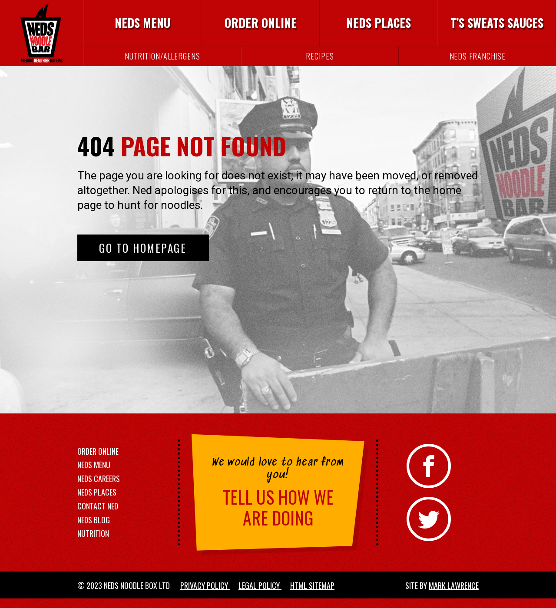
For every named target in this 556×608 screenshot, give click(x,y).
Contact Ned (97, 513)
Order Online (261, 25)
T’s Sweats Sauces (496, 25)
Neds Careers (98, 486)
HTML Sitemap (312, 593)
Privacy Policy (205, 593)
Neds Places (378, 25)
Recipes (320, 62)
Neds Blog (93, 527)
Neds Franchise (478, 62)
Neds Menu (142, 25)
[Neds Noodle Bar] (41, 36)
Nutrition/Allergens (162, 62)
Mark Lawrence (454, 593)
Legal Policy (259, 593)
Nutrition (93, 541)
